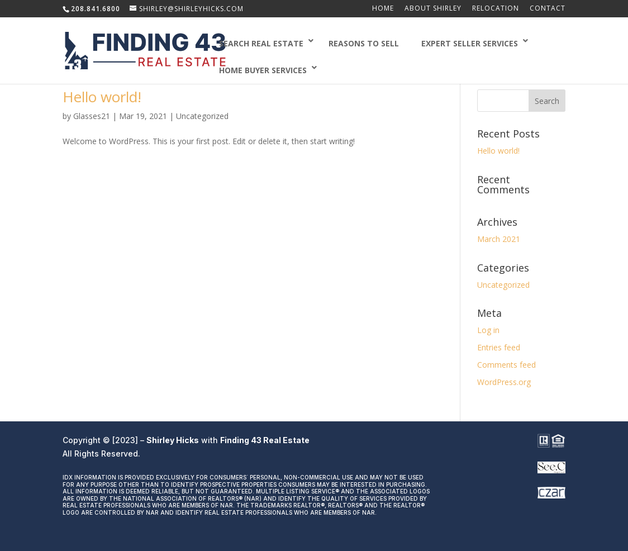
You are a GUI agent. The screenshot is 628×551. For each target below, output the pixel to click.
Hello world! (102, 97)
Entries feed (498, 347)
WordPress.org (504, 382)
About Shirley (433, 9)
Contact (547, 9)
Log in (488, 330)
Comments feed (506, 364)
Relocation (495, 9)
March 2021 (498, 239)
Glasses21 (91, 116)
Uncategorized (202, 116)
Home (383, 9)
